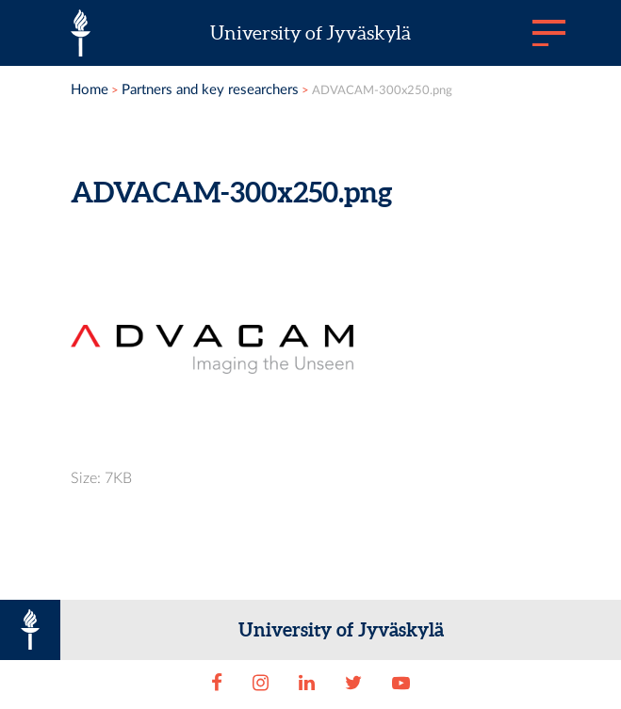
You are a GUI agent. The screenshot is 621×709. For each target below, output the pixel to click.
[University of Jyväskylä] (81, 33)
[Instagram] (261, 683)
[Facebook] (216, 683)
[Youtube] (401, 683)
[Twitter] (354, 683)
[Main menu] (548, 33)
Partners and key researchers (210, 90)
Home (89, 90)
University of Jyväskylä (310, 33)
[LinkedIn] (307, 683)
